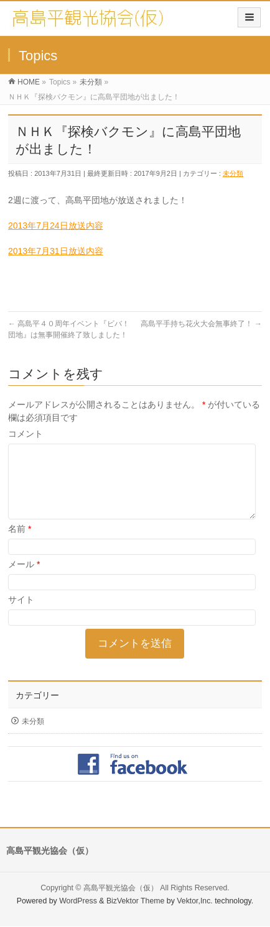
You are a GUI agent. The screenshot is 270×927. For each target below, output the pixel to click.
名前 (19, 544)
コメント (25, 434)
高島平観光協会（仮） (120, 888)
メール (24, 579)
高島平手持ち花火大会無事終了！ (201, 323)
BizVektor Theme (135, 901)
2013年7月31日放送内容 (55, 251)
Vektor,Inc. (195, 901)
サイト (21, 614)
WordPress (78, 901)
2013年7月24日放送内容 (55, 226)
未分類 (233, 173)
